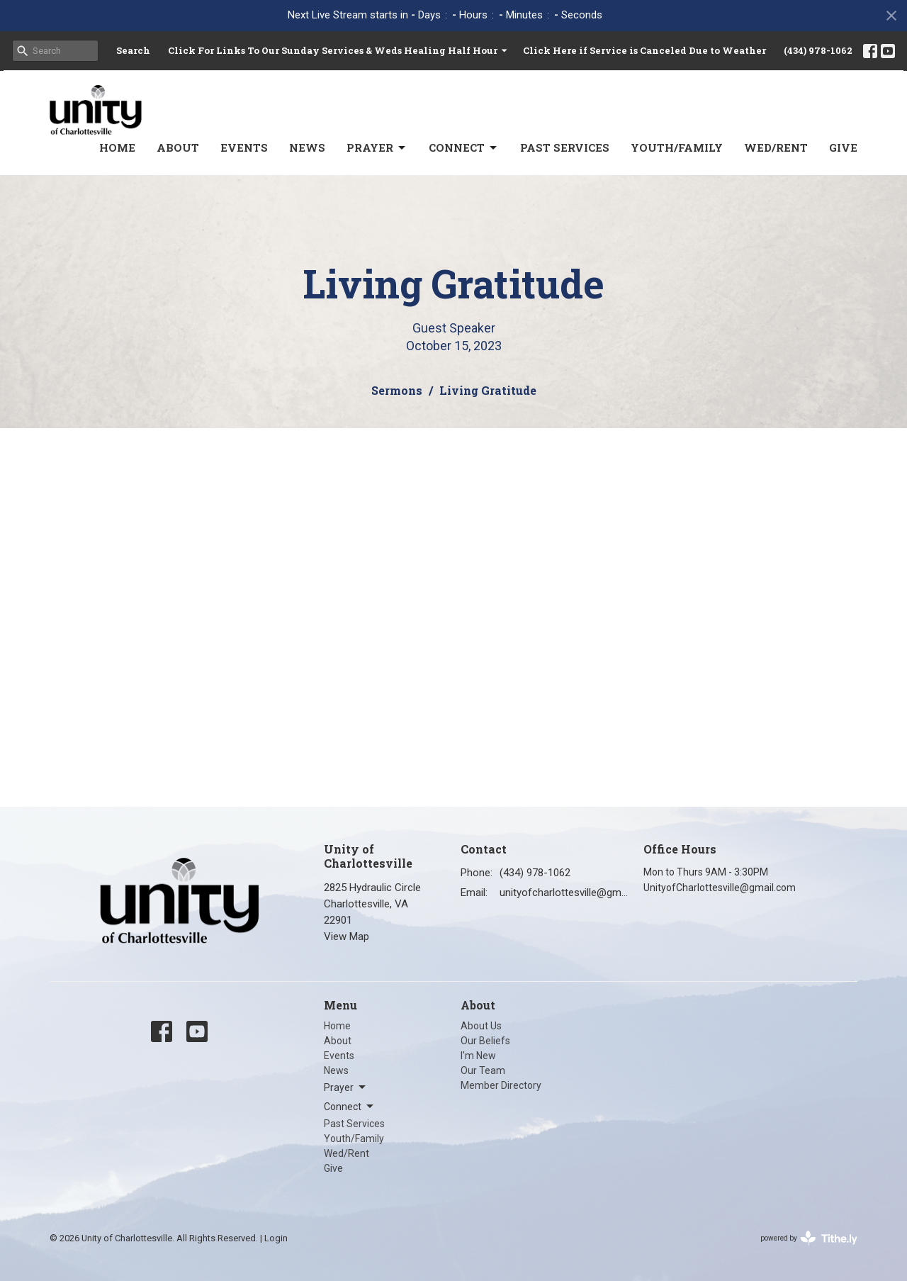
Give (843, 147)
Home (117, 147)
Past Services (564, 147)
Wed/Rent (776, 147)
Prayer (377, 147)
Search (133, 50)
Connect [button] (350, 1107)
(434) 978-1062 (818, 50)
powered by (808, 1238)
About (178, 147)
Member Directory (501, 1085)
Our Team (483, 1070)
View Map (346, 936)
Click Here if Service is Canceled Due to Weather (644, 50)
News (307, 147)
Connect (464, 147)
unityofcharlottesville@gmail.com (564, 892)
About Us (481, 1025)
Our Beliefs (485, 1040)
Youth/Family (677, 147)
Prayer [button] (346, 1087)
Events (244, 147)
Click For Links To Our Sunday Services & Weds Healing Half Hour (338, 50)
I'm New (478, 1055)
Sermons (396, 390)
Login (276, 1238)
